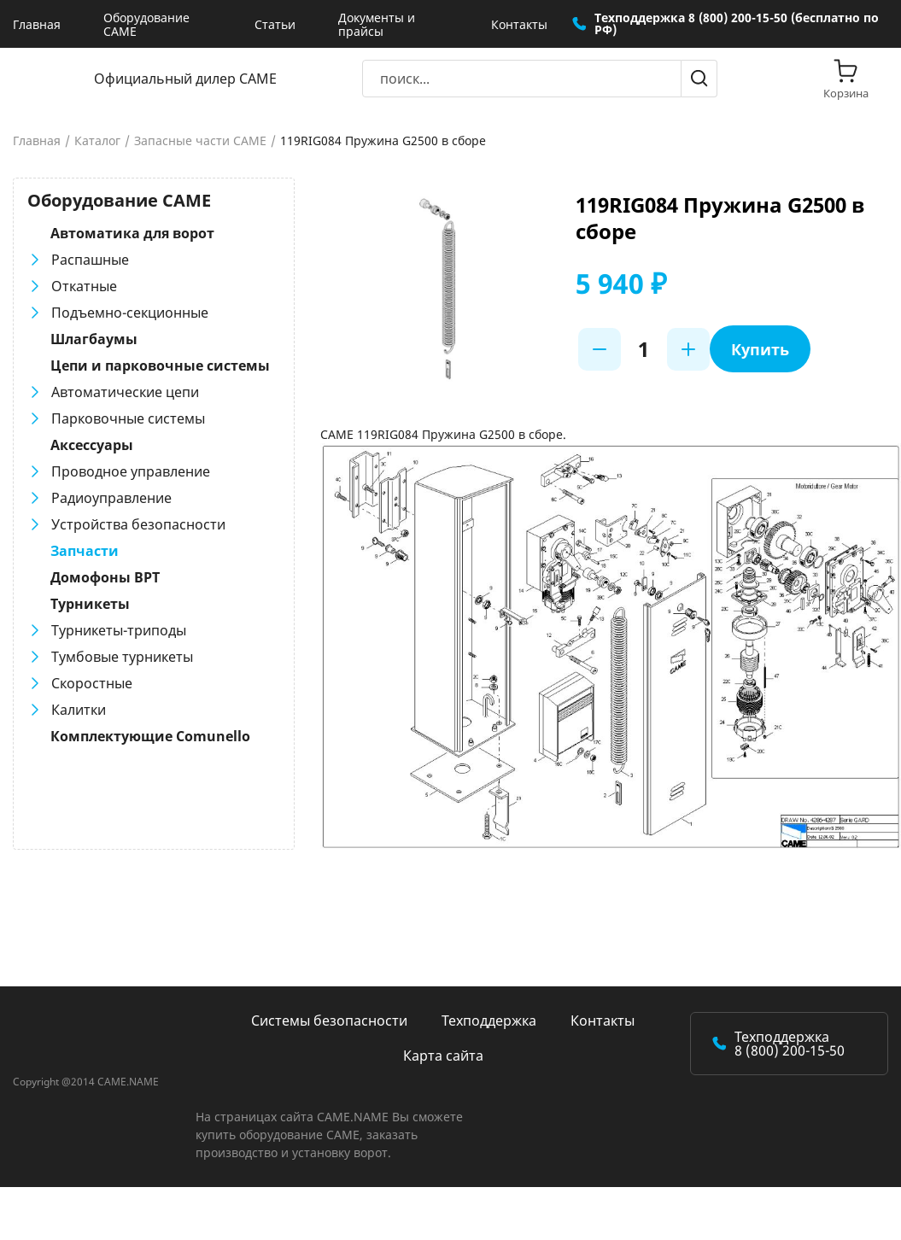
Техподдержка (489, 1020)
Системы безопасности (329, 1020)
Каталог (97, 141)
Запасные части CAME (200, 141)
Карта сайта (443, 1055)
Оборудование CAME (146, 24)
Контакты (519, 24)
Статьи (275, 24)
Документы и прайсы (376, 24)
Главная (37, 24)
